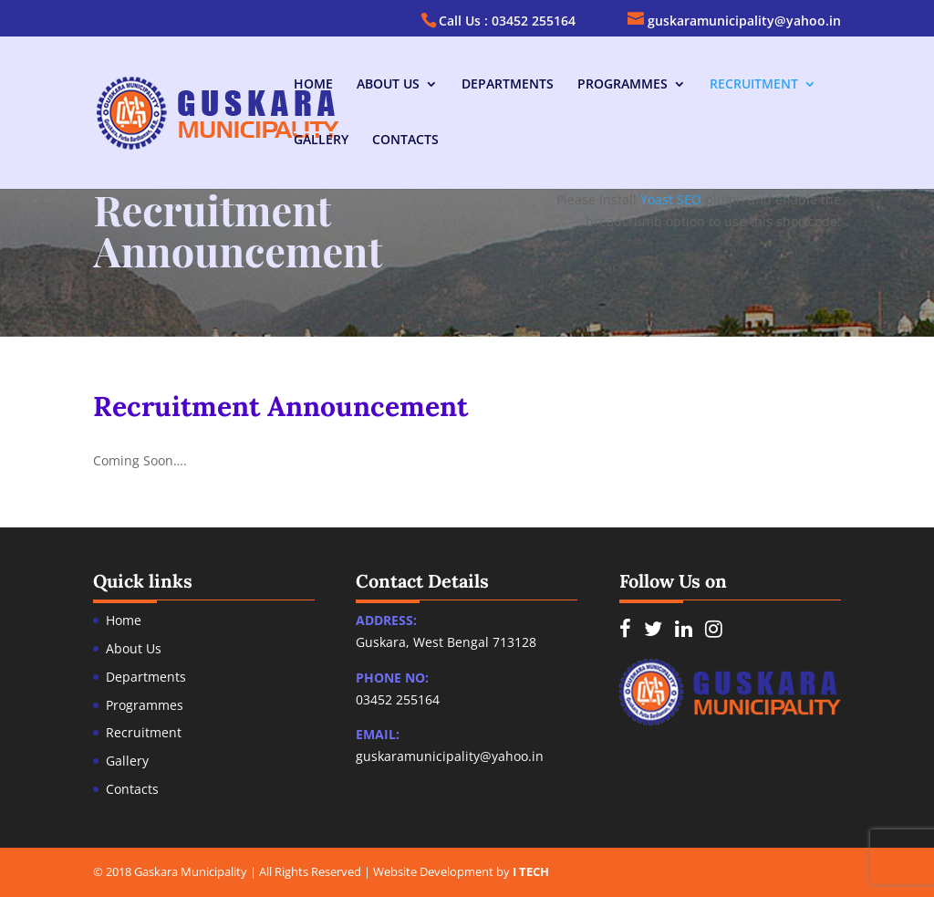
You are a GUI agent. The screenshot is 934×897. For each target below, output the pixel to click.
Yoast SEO (670, 199)
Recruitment (754, 85)
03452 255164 (398, 699)
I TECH (531, 871)
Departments (508, 85)
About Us (388, 85)
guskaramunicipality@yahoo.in (450, 756)
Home (313, 85)
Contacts (405, 140)
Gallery (321, 140)
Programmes (622, 85)
